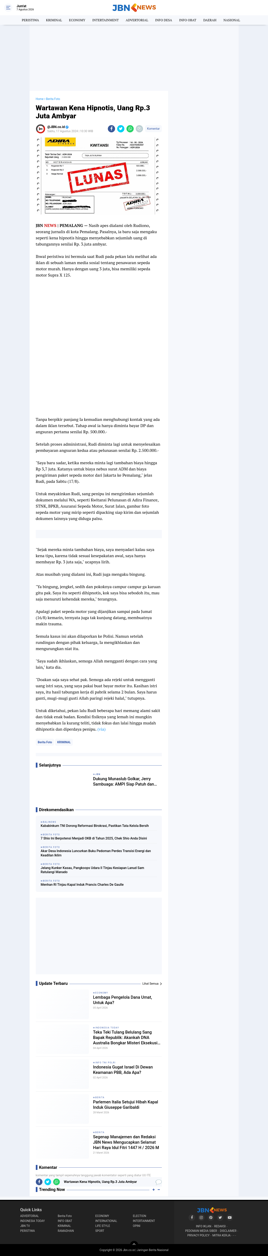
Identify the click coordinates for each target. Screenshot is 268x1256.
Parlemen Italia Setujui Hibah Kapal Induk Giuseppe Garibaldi (125, 1104)
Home (40, 99)
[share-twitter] (120, 128)
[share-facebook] (111, 128)
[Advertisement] (134, 58)
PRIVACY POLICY (198, 1235)
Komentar (153, 128)
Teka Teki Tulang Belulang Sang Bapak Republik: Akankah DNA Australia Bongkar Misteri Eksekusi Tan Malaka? (125, 1038)
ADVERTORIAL (137, 20)
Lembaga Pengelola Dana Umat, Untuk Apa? (122, 1000)
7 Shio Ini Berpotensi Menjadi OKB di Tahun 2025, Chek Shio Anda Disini (94, 838)
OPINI (136, 1226)
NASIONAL (232, 20)
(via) (101, 729)
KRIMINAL (54, 20)
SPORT (99, 1230)
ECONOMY (77, 20)
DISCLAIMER (228, 1230)
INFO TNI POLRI (105, 1062)
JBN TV (25, 1226)
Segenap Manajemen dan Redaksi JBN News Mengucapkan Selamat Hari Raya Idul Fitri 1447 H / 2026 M (126, 1142)
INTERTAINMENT (105, 20)
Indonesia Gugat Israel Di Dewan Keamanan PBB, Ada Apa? (123, 1070)
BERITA (100, 1097)
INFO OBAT (187, 20)
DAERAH (209, 20)
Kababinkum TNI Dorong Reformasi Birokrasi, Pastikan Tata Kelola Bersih (95, 826)
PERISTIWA (30, 20)
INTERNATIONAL (106, 1221)
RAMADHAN (66, 1230)
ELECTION (139, 1216)
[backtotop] (134, 1245)
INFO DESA (163, 20)
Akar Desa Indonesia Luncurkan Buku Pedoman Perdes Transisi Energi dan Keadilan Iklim (96, 853)
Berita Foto (45, 742)
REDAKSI (220, 1226)
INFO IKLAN (203, 1226)
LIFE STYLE (102, 1226)
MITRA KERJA (221, 1235)
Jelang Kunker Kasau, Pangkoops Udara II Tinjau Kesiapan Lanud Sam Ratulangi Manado (92, 870)
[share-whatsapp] (130, 128)
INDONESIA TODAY (107, 1028)
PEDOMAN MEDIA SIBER (201, 1230)
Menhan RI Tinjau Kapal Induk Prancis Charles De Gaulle (82, 885)
